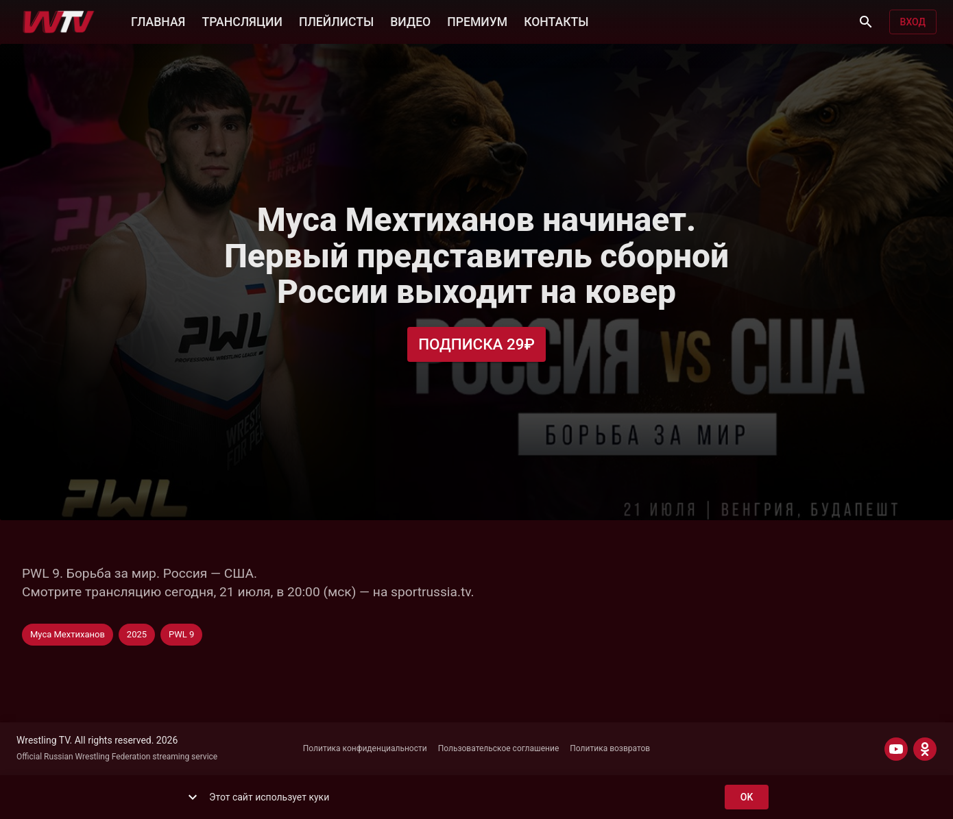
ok (747, 797)
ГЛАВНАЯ (158, 20)
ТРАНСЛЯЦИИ (241, 20)
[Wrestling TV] (58, 22)
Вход (913, 22)
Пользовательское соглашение (498, 748)
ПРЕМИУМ (477, 20)
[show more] (192, 797)
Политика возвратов (610, 748)
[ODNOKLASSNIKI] (925, 749)
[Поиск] (865, 21)
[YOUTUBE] (896, 749)
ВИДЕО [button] (410, 20)
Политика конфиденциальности (365, 748)
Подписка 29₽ (476, 344)
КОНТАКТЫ (556, 20)
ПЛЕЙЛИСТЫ (336, 20)
